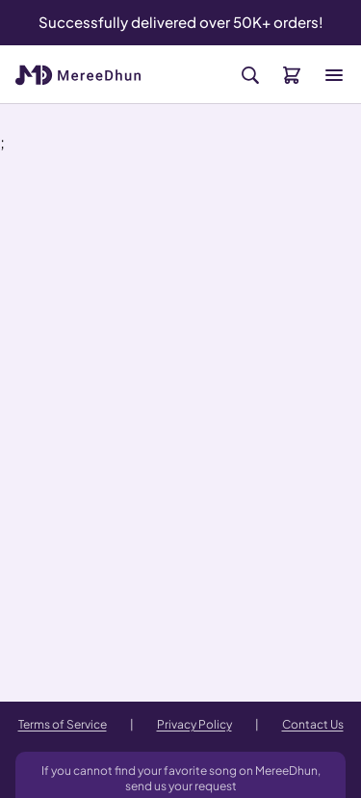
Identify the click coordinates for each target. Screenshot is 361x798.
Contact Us (313, 724)
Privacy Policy (194, 724)
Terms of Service (62, 724)
